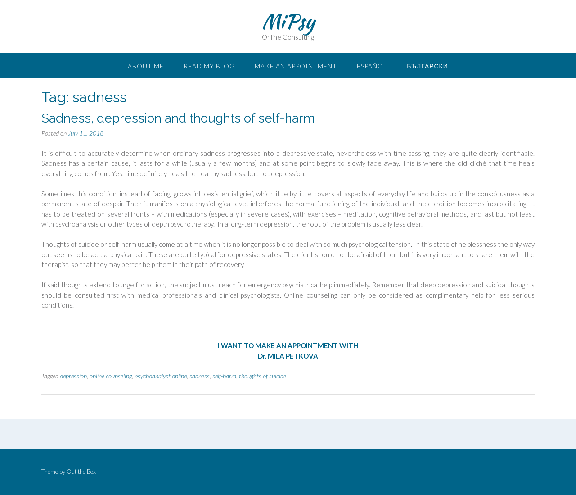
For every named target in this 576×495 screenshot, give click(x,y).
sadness (199, 376)
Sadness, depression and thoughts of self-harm (178, 118)
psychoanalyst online (161, 376)
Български (427, 66)
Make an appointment (296, 66)
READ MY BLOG (209, 66)
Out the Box (81, 471)
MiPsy (288, 21)
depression (73, 376)
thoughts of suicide (262, 376)
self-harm (224, 376)
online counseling (111, 376)
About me (146, 66)
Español (372, 66)
